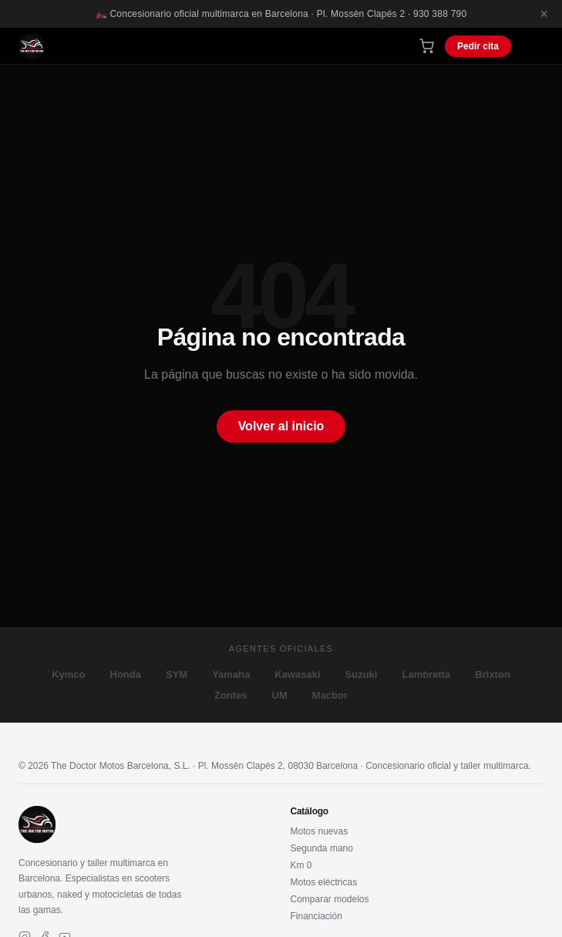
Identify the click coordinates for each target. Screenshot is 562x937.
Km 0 (301, 865)
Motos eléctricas (324, 882)
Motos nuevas (319, 831)
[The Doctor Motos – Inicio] (32, 46)
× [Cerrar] (544, 14)
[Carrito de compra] (426, 46)
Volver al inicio (281, 426)
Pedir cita (478, 46)
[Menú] (532, 46)
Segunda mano (322, 848)
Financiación (316, 916)
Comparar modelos (330, 899)
